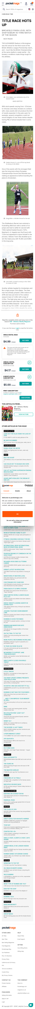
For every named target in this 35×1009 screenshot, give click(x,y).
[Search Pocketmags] (4, 9)
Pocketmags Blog (6, 949)
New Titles (4, 939)
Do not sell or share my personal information (17, 521)
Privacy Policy (5, 959)
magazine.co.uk (22, 990)
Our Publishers (6, 952)
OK (17, 514)
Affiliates (4, 986)
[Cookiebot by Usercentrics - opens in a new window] (25, 485)
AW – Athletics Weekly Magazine (20, 321)
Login (17, 328)
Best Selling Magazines (8, 942)
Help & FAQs (21, 936)
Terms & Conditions (7, 968)
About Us (20, 983)
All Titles (4, 936)
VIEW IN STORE (24, 414)
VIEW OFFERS (25, 398)
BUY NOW (25, 340)
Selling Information (7, 995)
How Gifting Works (22, 948)
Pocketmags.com (22, 986)
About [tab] (29, 491)
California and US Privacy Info (8, 964)
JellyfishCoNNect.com (23, 993)
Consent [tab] (6, 491)
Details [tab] (17, 491)
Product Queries (6, 983)
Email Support (21, 939)
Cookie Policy (5, 972)
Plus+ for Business (7, 956)
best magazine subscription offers (12, 393)
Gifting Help (21, 951)
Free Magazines (6, 946)
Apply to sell (5, 998)
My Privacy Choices (7, 975)
